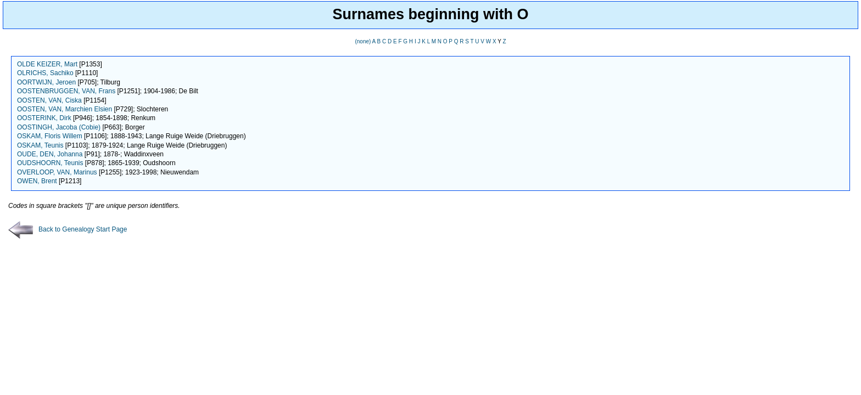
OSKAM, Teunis (40, 145)
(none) (363, 41)
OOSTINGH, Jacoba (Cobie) (58, 127)
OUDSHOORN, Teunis (50, 163)
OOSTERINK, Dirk (44, 118)
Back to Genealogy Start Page (67, 229)
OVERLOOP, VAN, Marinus (57, 172)
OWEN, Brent (37, 181)
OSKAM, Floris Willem (49, 136)
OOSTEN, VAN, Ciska (49, 100)
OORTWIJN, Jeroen (46, 82)
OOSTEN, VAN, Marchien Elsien (64, 109)
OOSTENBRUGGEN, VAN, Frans (66, 91)
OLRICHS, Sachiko (45, 73)
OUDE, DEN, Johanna (49, 154)
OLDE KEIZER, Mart (47, 64)
